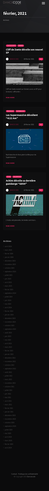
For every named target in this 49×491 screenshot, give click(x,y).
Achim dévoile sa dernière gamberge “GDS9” (20, 182)
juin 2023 (8, 336)
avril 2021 (8, 401)
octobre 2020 (9, 422)
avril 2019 (8, 448)
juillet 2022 (8, 376)
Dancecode (14, 59)
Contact (14, 474)
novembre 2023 (10, 322)
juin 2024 (8, 300)
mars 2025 (8, 286)
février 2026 (9, 254)
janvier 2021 (9, 412)
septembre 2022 (10, 369)
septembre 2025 (10, 272)
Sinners (20, 45)
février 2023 (9, 351)
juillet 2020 (8, 430)
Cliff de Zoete (11, 45)
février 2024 (9, 311)
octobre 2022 (9, 365)
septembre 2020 (10, 426)
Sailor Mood (17, 176)
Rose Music (10, 111)
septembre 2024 (10, 293)
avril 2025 (8, 282)
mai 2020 (8, 433)
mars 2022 (8, 379)
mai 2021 (8, 397)
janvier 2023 (9, 354)
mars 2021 (8, 405)
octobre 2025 (9, 268)
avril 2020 (8, 437)
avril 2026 (8, 246)
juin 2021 (8, 394)
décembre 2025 (10, 261)
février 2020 (9, 444)
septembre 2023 (10, 329)
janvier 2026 (9, 257)
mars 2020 (8, 440)
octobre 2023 (9, 325)
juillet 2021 (8, 390)
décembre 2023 (10, 318)
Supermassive (20, 111)
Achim (8, 176)
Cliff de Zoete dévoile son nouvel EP (24, 51)
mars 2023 (8, 347)
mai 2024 (8, 304)
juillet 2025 (8, 275)
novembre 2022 (10, 361)
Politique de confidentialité (28, 474)
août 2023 (8, 333)
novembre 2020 (10, 419)
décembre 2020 (10, 415)
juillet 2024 (8, 297)
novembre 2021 (10, 383)
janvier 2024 (9, 315)
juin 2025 (8, 279)
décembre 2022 (10, 358)
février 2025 (9, 289)
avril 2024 (8, 307)
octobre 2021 (9, 387)
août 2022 (8, 372)
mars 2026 (8, 250)
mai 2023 (8, 340)
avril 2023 (8, 343)
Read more (10, 97)
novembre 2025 (10, 264)
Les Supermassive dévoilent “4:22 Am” (22, 116)
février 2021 (9, 408)
